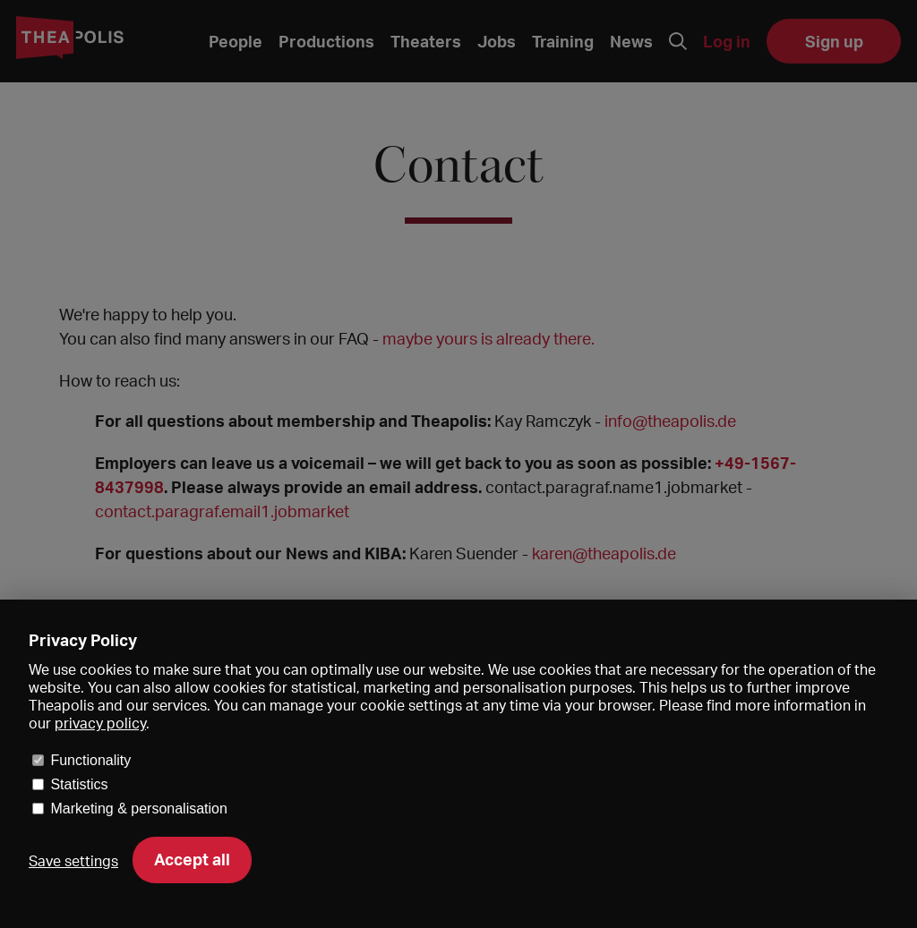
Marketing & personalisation (138, 808)
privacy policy (100, 723)
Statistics (78, 784)
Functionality (90, 760)
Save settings (73, 861)
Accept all (192, 859)
